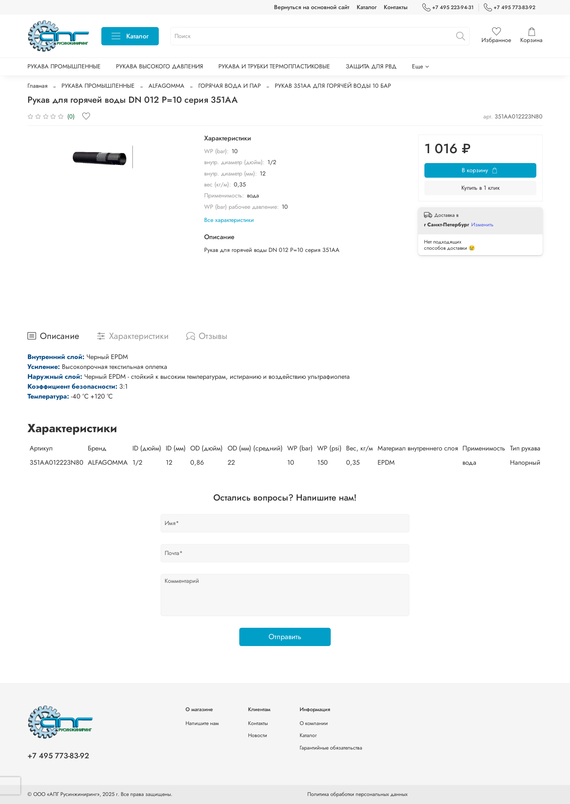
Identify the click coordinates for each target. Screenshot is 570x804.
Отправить (285, 636)
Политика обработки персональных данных (357, 794)
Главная (37, 86)
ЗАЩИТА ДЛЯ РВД (371, 66)
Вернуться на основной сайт (311, 7)
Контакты (396, 7)
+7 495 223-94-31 (448, 7)
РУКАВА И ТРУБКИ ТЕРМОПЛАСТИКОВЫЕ (274, 66)
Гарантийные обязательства (331, 747)
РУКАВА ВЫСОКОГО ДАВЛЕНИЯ (159, 66)
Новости (257, 735)
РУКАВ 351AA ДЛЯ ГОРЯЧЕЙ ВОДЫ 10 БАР (333, 86)
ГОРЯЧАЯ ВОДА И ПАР (229, 86)
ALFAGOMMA (166, 86)
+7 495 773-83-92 (509, 7)
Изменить (482, 224)
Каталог (366, 7)
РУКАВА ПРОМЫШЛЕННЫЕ (64, 66)
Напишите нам (202, 723)
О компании (314, 723)
